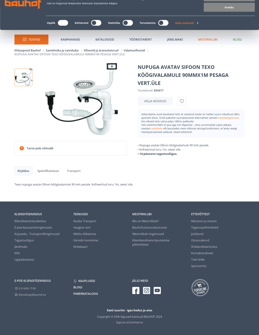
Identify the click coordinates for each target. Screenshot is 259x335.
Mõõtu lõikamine (84, 234)
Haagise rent (81, 227)
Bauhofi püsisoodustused (149, 227)
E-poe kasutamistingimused (33, 227)
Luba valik (229, 19)
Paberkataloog (85, 294)
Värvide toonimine (85, 240)
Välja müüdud (155, 101)
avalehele (157, 128)
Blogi (77, 287)
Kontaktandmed (202, 253)
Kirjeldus (23, 171)
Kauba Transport (84, 221)
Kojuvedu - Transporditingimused (37, 234)
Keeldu (229, 29)
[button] (23, 77)
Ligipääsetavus (24, 259)
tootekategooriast (229, 117)
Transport (74, 171)
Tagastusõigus (24, 240)
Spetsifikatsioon (48, 171)
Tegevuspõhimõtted (204, 227)
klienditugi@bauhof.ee (32, 294)
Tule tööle (198, 259)
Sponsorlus (199, 266)
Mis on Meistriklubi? (145, 221)
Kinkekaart (80, 247)
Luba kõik (229, 8)
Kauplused (86, 281)
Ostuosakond (200, 240)
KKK (17, 253)
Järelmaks (20, 247)
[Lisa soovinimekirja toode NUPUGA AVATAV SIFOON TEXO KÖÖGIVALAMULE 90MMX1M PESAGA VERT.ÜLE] (182, 101)
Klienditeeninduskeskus (30, 221)
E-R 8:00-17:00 (27, 288)
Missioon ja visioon (204, 221)
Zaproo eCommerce (129, 322)
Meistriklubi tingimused (148, 234)
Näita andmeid (184, 45)
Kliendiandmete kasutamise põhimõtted (151, 242)
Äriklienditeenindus (204, 247)
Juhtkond (197, 234)
